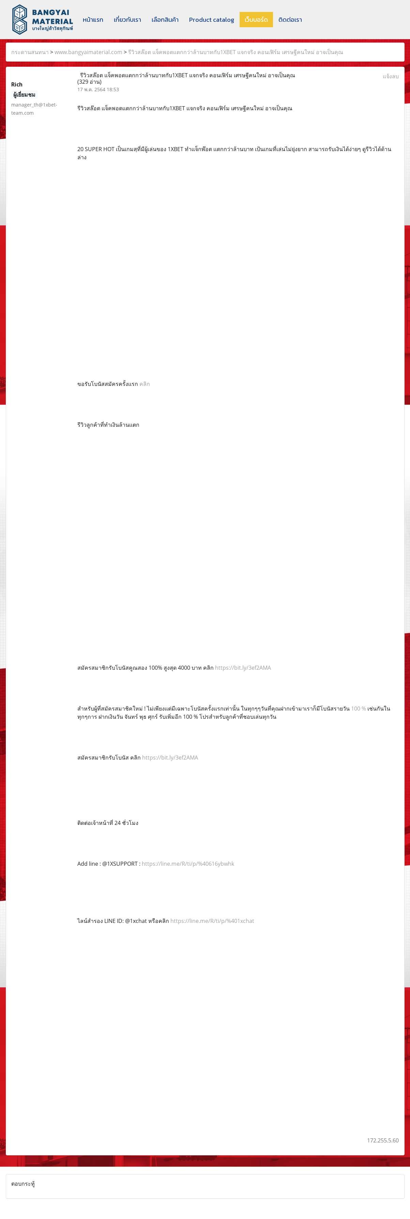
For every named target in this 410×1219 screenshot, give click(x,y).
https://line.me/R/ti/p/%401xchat (212, 921)
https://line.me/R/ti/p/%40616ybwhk (188, 863)
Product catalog (211, 19)
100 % (359, 708)
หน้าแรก (93, 19)
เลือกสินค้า (165, 19)
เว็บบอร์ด (256, 19)
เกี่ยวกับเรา (127, 19)
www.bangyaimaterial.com (88, 52)
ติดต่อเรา (290, 19)
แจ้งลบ (391, 76)
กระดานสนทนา (30, 52)
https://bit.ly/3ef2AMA (243, 667)
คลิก (144, 384)
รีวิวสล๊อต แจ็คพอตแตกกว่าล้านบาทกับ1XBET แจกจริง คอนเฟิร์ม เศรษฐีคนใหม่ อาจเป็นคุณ (235, 52)
